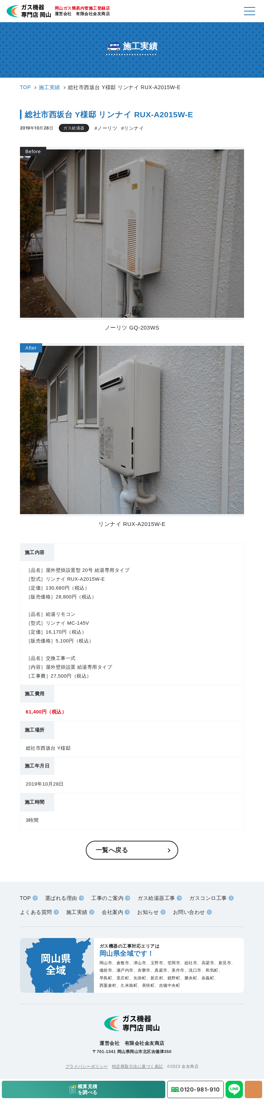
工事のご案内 (107, 898)
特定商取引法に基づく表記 (137, 1066)
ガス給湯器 (74, 128)
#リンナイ (132, 128)
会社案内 (112, 912)
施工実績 (77, 912)
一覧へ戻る (112, 850)
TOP (25, 898)
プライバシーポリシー (86, 1066)
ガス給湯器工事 (156, 898)
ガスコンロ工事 (208, 898)
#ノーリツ (106, 128)
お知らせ (148, 912)
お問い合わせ (189, 912)
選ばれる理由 (61, 898)
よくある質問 (36, 912)
